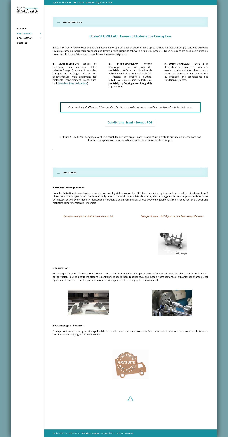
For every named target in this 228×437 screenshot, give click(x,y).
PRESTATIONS (24, 33)
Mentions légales (90, 433)
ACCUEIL (21, 29)
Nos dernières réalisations (72, 83)
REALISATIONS (24, 38)
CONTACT (22, 43)
